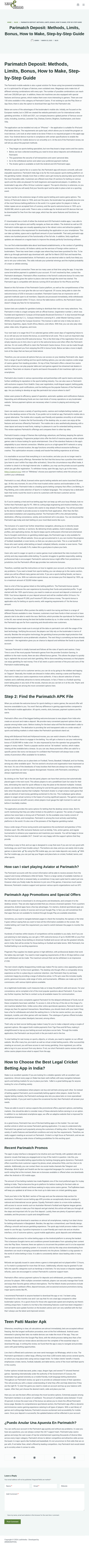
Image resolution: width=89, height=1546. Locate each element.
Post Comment (12, 1522)
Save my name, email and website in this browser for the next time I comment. (33, 1515)
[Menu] (84, 5)
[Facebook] (15, 1458)
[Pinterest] (55, 1458)
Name (9, 1486)
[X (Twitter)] (35, 1458)
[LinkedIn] (75, 1458)
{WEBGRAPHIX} (10, 1542)
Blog (56, 40)
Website (64, 1486)
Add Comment (12, 1494)
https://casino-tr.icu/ (12, 472)
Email (36, 1486)
